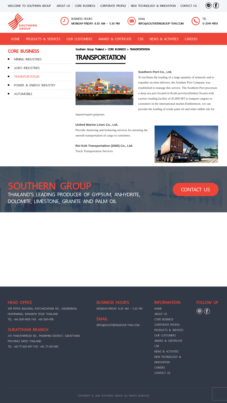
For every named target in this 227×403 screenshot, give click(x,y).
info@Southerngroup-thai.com (161, 23)
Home (158, 308)
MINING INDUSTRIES (28, 59)
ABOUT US (63, 5)
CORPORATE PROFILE (113, 5)
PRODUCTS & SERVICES (43, 39)
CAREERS (191, 39)
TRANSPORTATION (26, 76)
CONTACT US (188, 5)
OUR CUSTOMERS (79, 39)
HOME (15, 39)
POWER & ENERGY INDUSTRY (34, 85)
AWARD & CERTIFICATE (115, 39)
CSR (140, 39)
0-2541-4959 (210, 23)
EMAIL (141, 19)
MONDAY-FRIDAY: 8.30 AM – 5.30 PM (95, 23)
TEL (204, 19)
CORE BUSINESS (85, 5)
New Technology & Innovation (153, 5)
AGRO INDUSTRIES (27, 68)
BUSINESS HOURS (81, 19)
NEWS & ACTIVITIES (164, 39)
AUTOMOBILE (23, 94)
